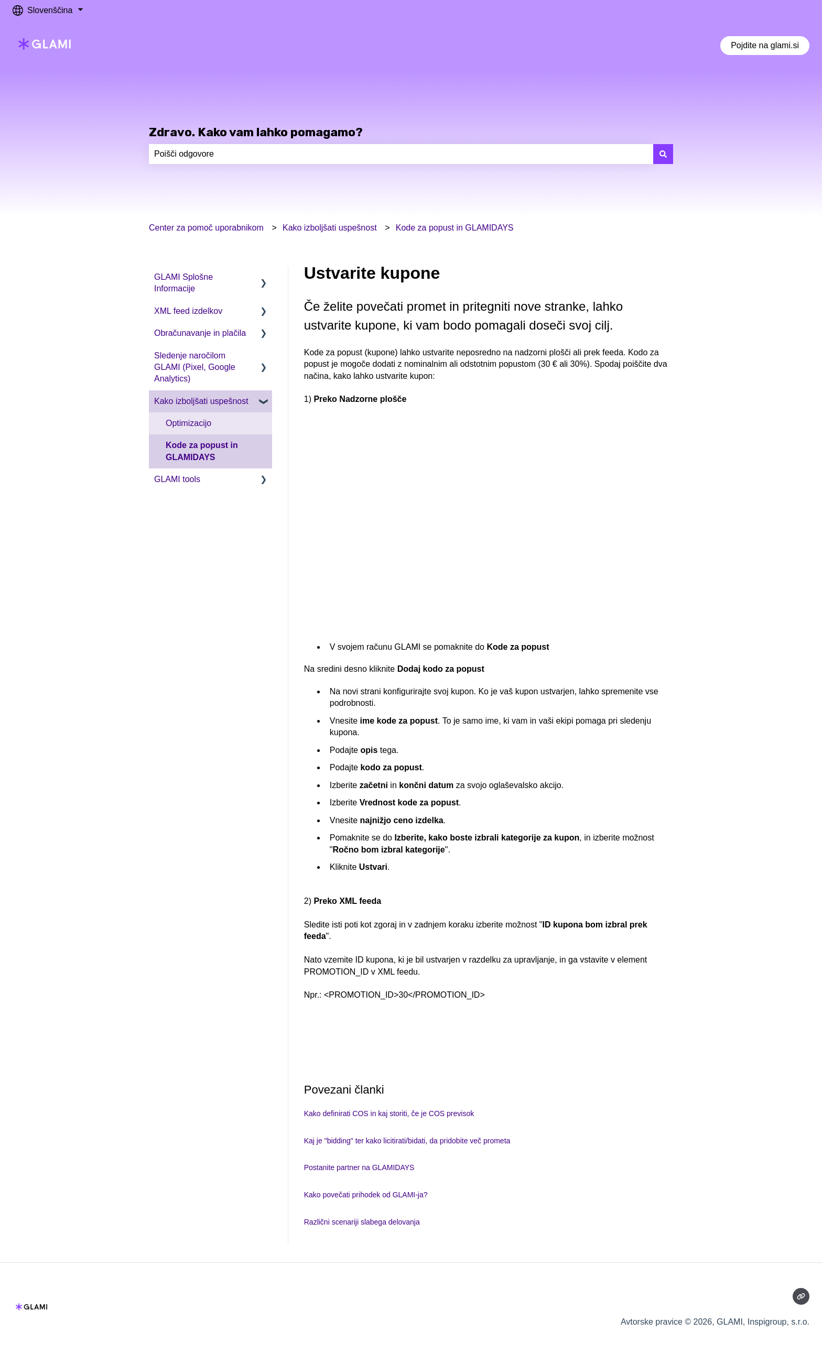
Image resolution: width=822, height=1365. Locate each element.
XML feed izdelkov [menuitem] (188, 311)
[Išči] (663, 154)
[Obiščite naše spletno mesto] (801, 1296)
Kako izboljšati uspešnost (330, 227)
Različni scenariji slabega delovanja (362, 1222)
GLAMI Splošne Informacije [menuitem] (183, 282)
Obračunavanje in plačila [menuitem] (200, 333)
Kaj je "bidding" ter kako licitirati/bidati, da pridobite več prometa (407, 1141)
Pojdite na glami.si (765, 45)
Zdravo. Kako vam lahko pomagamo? (256, 132)
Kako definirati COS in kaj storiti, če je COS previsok (389, 1113)
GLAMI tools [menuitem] (177, 479)
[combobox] (401, 154)
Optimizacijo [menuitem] (188, 423)
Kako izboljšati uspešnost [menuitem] (201, 401)
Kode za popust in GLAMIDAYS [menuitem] (202, 451)
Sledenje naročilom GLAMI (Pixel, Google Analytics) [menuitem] (194, 367)
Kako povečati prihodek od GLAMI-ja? (366, 1195)
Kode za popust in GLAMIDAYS (455, 227)
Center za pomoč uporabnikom (206, 227)
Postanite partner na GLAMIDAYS (359, 1167)
